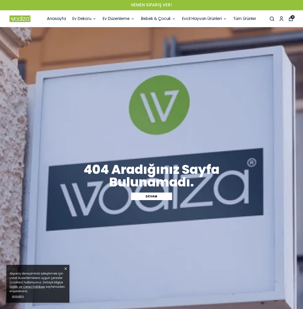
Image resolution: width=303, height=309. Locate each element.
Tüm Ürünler (244, 18)
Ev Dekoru (84, 18)
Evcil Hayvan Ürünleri (204, 18)
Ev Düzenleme (119, 18)
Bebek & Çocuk (158, 18)
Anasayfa (56, 18)
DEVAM (151, 196)
